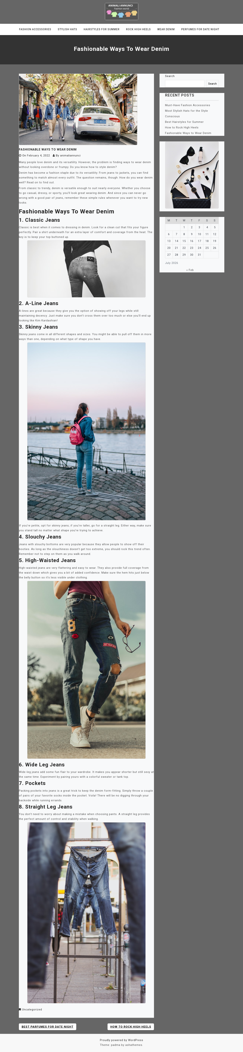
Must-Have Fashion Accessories (187, 105)
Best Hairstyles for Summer (184, 122)
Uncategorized (32, 1009)
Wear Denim (166, 29)
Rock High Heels (138, 29)
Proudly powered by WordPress (121, 1040)
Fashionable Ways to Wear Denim (188, 133)
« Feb (190, 270)
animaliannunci (70, 155)
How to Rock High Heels (130, 1026)
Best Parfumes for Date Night (47, 1026)
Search (170, 76)
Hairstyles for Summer (102, 29)
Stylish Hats (67, 29)
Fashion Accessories (35, 29)
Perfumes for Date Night (200, 29)
